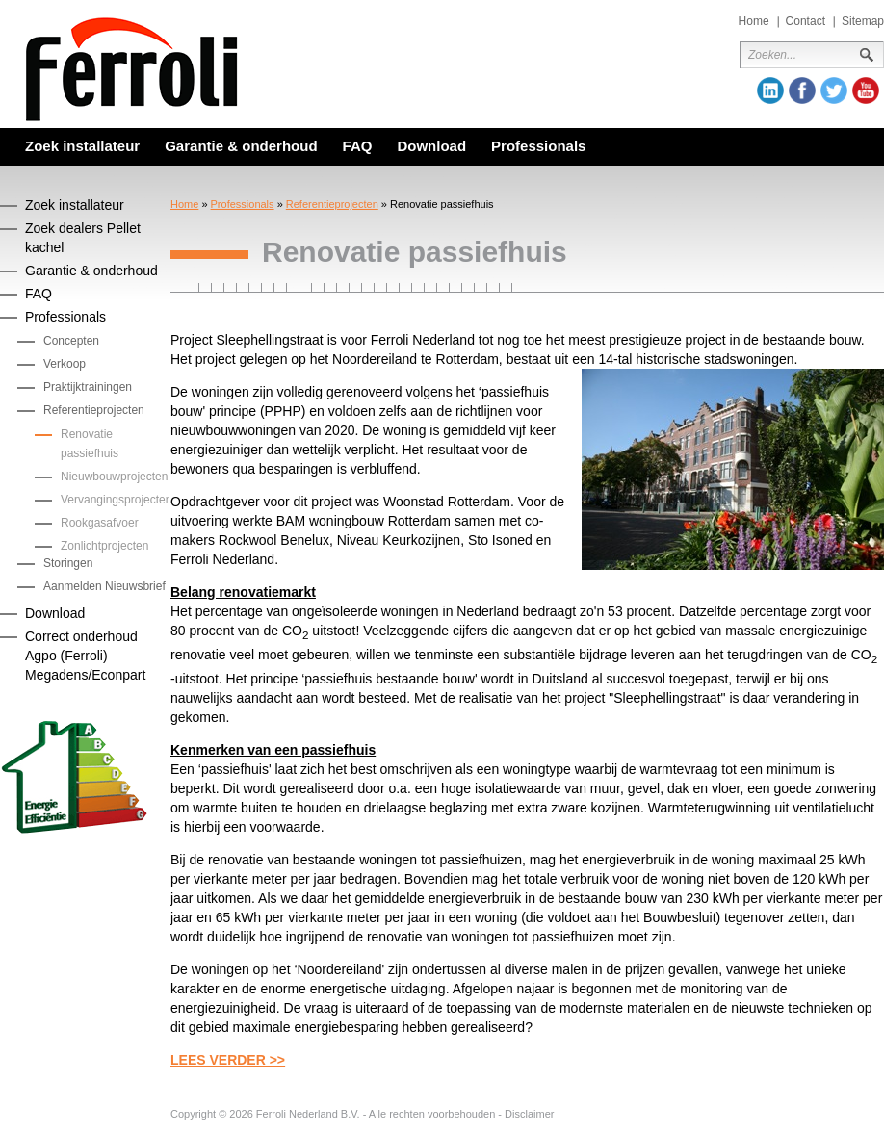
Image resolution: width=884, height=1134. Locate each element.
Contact (805, 21)
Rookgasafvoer (100, 522)
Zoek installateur (82, 146)
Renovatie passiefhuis (89, 443)
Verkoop (64, 364)
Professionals (538, 146)
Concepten (71, 341)
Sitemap (863, 21)
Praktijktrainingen (87, 387)
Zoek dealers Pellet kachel (83, 237)
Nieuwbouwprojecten (114, 476)
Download (431, 146)
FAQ (358, 146)
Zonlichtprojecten (104, 546)
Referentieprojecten (332, 204)
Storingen (67, 563)
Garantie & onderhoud (241, 146)
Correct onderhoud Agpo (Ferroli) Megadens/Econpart (85, 656)
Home (754, 21)
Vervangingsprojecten (116, 499)
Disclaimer (529, 1114)
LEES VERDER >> (227, 1060)
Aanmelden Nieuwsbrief (104, 586)
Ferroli (132, 69)
